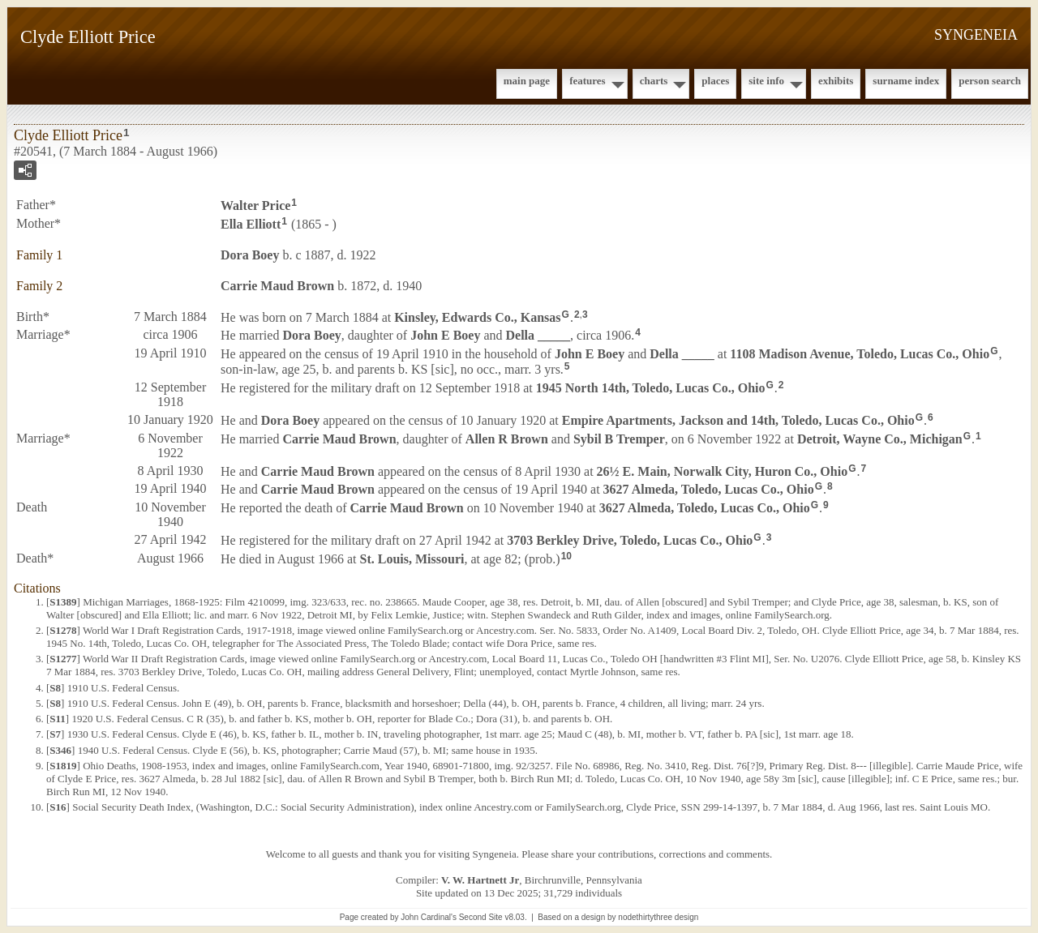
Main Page (527, 81)
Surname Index (906, 81)
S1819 (62, 766)
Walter (255, 205)
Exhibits (835, 81)
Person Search (990, 81)
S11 (57, 719)
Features (587, 81)
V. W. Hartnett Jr (480, 880)
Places (715, 81)
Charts (654, 81)
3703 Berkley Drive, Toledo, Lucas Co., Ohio (630, 540)
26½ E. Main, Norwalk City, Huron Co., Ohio (722, 470)
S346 (60, 750)
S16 (57, 807)
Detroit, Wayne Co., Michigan (880, 438)
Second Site (481, 917)
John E (445, 335)
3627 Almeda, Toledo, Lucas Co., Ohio (708, 489)
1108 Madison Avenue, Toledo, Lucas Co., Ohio (859, 354)
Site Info (766, 81)
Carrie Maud (277, 286)
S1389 (62, 602)
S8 (55, 688)
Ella (251, 224)
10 (566, 556)
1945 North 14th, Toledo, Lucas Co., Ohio (651, 388)
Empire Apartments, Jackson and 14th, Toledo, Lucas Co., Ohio (738, 420)
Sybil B (619, 438)
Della (538, 335)
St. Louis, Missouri (412, 559)
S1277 (62, 659)
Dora (250, 255)
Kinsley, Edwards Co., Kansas (477, 316)
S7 (55, 734)
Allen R (506, 438)
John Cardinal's (429, 917)
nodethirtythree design (658, 917)
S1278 (62, 630)
